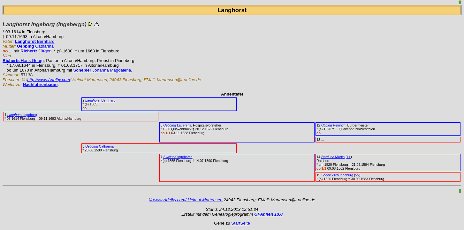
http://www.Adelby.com (48, 79)
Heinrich (333, 125)
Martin (333, 157)
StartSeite (240, 223)
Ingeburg (337, 175)
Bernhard (35, 41)
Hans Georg (23, 60)
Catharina (35, 46)
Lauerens (177, 125)
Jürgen (35, 51)
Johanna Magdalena (102, 70)
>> (349, 157)
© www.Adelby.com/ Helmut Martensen (185, 199)
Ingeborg (22, 115)
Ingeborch (177, 157)
